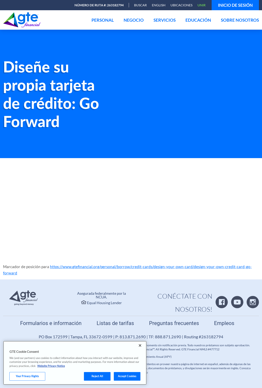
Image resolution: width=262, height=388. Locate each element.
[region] (75, 363)
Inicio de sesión (235, 5)
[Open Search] (140, 5)
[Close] (140, 345)
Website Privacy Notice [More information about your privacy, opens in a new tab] (51, 366)
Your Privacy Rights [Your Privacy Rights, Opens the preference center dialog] (27, 376)
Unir (202, 5)
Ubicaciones (181, 5)
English (158, 5)
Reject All (97, 376)
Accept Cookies (127, 376)
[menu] (103, 20)
